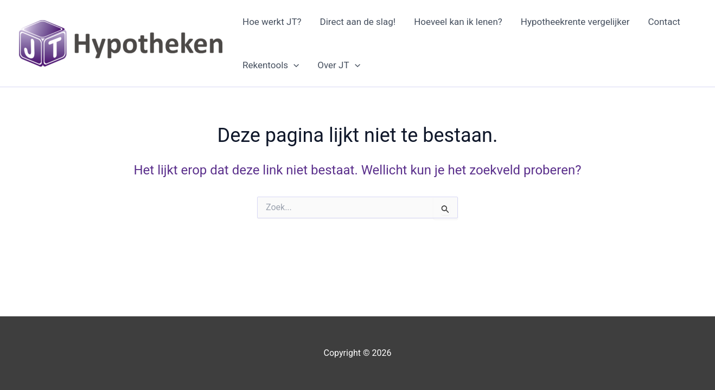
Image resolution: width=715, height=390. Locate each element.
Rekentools (270, 65)
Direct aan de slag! (358, 21)
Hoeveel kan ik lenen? (458, 21)
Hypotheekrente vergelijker (575, 21)
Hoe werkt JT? (272, 21)
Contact (664, 21)
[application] (293, 65)
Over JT (338, 65)
